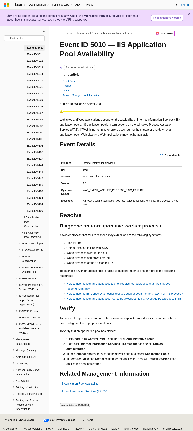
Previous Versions (32, 428)
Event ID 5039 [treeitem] (35, 99)
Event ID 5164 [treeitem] (35, 197)
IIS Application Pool (80, 33)
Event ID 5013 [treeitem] (35, 67)
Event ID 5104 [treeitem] (35, 145)
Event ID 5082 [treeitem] (35, 126)
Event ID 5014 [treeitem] (35, 73)
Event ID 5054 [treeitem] (35, 106)
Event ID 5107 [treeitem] (35, 152)
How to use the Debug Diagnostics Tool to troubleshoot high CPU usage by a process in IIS (124, 298)
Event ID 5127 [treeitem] (35, 158)
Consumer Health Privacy (103, 428)
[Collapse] (43, 31)
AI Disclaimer (10, 428)
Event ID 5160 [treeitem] (35, 184)
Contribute (64, 428)
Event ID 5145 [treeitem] (35, 171)
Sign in (185, 4)
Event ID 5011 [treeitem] (35, 54)
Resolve (67, 85)
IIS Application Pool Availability (112, 33)
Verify (66, 90)
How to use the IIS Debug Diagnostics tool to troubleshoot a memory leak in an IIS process (123, 293)
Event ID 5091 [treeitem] (35, 132)
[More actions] (179, 33)
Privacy (78, 428)
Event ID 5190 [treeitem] (35, 210)
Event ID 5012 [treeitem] (35, 60)
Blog (48, 428)
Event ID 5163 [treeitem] (35, 191)
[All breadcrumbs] (63, 33)
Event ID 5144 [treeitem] (35, 165)
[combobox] (24, 38)
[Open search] (176, 5)
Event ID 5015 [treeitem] (35, 80)
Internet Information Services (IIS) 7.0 (83, 391)
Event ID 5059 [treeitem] (35, 119)
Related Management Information (81, 95)
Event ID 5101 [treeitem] (35, 139)
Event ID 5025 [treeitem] (35, 93)
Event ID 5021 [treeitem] (35, 86)
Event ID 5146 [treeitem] (35, 178)
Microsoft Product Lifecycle (102, 15)
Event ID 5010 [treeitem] (35, 47)
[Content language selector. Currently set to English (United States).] (20, 420)
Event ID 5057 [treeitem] (35, 113)
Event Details (70, 81)
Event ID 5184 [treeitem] (35, 204)
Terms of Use (131, 428)
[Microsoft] (6, 5)
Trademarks (149, 428)
